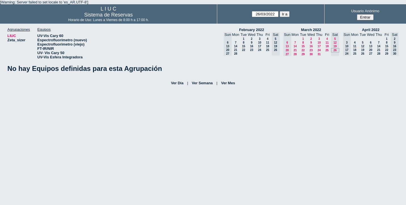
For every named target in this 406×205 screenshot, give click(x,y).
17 (259, 46)
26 (362, 53)
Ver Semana (202, 83)
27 (370, 53)
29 (303, 54)
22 (243, 50)
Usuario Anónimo (365, 11)
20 (370, 50)
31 (319, 54)
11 (267, 42)
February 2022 (251, 30)
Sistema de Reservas (108, 15)
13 (370, 46)
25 (267, 50)
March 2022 (311, 30)
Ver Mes (228, 83)
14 (235, 46)
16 (251, 46)
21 (235, 50)
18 (267, 46)
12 (362, 46)
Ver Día (177, 83)
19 (362, 50)
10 (259, 42)
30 (311, 54)
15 (243, 46)
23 (251, 50)
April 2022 (371, 30)
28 (235, 53)
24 (259, 50)
